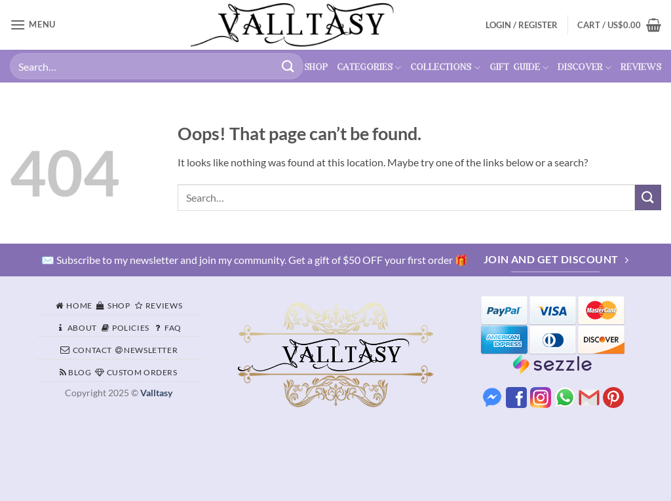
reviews (641, 68)
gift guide (518, 68)
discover (584, 68)
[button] (619, 24)
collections (445, 68)
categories (369, 68)
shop (316, 68)
